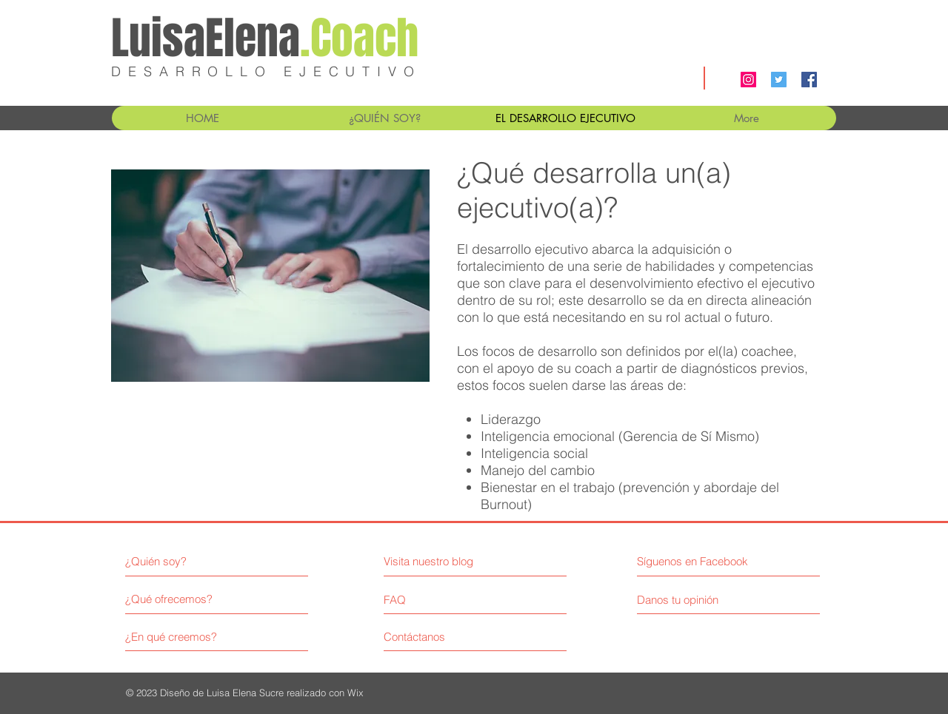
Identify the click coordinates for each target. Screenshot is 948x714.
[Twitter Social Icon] (779, 79)
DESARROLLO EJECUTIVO (266, 71)
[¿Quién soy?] (189, 561)
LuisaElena (264, 38)
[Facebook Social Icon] (809, 79)
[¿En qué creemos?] (181, 636)
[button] (384, 118)
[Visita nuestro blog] (448, 561)
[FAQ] (426, 599)
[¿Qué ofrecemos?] (181, 599)
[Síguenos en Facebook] (694, 561)
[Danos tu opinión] (698, 599)
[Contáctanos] (439, 636)
